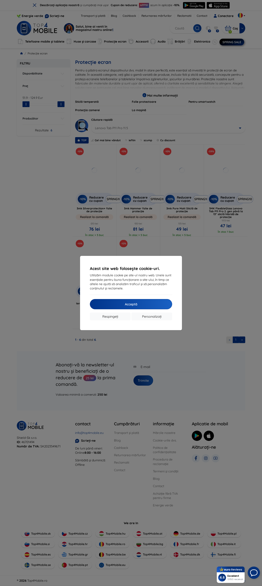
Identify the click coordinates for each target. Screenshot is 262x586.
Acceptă (131, 304)
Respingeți (110, 316)
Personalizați (151, 316)
